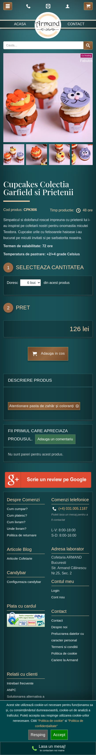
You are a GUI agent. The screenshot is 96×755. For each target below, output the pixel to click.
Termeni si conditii (64, 647)
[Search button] (88, 45)
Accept (59, 735)
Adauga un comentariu (55, 439)
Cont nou (58, 597)
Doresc (13, 283)
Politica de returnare (21, 535)
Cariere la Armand (64, 660)
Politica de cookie (64, 653)
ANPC (11, 690)
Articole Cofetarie (19, 558)
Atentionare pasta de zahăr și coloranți (41, 406)
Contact (76, 24)
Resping (38, 735)
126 (75, 328)
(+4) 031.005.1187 (70, 508)
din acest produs (56, 283)
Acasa (20, 24)
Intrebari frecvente (20, 683)
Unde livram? (16, 528)
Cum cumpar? (17, 509)
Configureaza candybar (24, 582)
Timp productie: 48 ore (71, 210)
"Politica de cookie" (51, 720)
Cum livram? (16, 522)
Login (55, 590)
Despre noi (59, 627)
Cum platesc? (17, 515)
